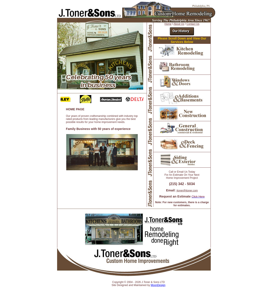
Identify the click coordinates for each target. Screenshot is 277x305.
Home (168, 24)
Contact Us (192, 24)
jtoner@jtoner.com (187, 190)
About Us (178, 24)
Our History (180, 31)
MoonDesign (158, 285)
